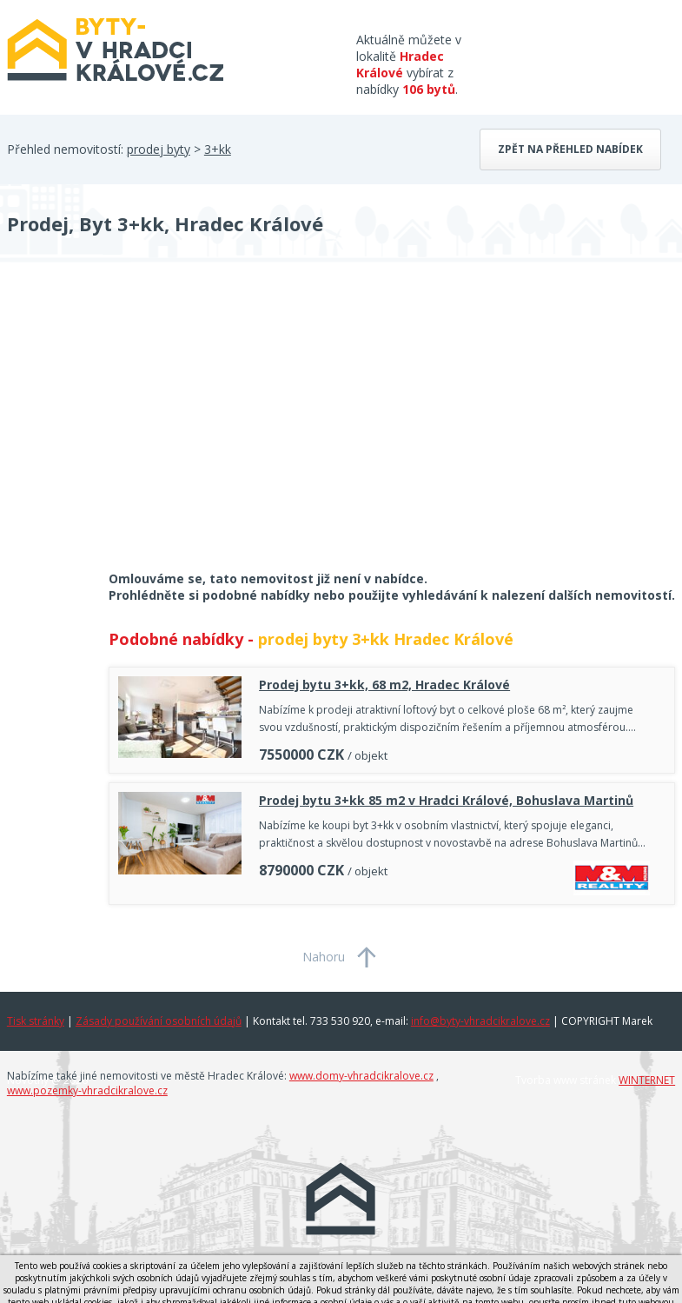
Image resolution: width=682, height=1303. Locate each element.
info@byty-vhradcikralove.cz (480, 1021)
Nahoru (323, 956)
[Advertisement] (137, 427)
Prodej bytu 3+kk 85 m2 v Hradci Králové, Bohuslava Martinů (446, 800)
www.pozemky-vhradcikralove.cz (87, 1090)
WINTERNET (647, 1080)
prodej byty (158, 149)
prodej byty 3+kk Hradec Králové (385, 638)
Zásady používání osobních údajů (159, 1021)
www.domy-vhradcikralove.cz (361, 1075)
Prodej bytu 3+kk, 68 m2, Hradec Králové (384, 684)
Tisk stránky (35, 1021)
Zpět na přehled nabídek (570, 149)
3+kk (217, 149)
